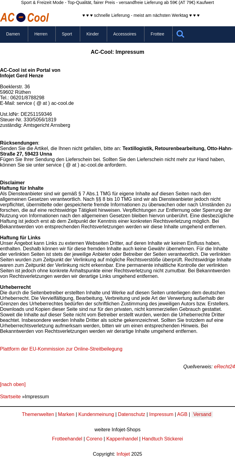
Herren (40, 33)
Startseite (10, 396)
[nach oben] (13, 384)
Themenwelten (38, 414)
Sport (67, 33)
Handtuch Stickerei (162, 438)
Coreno (94, 438)
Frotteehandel (67, 438)
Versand (202, 414)
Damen (13, 33)
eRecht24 (224, 366)
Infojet (123, 454)
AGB (182, 414)
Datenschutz (131, 414)
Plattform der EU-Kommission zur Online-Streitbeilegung (61, 348)
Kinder (92, 33)
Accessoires (124, 33)
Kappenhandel (122, 438)
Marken (66, 414)
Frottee (157, 33)
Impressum (161, 414)
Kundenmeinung (96, 414)
